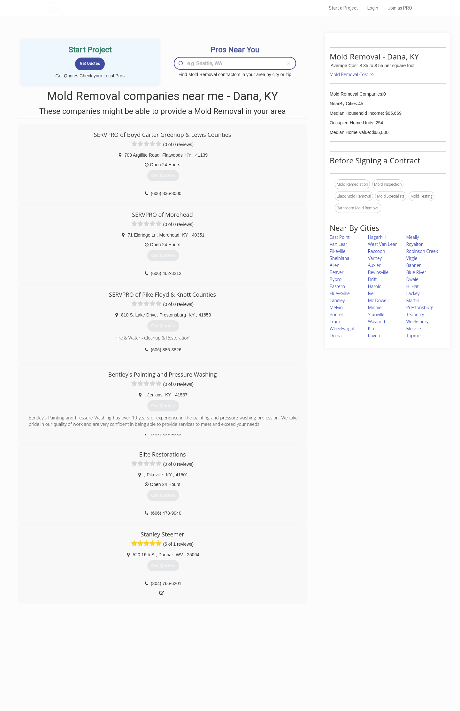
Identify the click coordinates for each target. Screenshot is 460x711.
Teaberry (415, 314)
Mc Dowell (378, 300)
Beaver (336, 272)
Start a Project (343, 8)
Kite (372, 328)
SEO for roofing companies (327, 686)
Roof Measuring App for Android (225, 686)
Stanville (376, 314)
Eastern (337, 286)
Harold (375, 286)
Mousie (413, 328)
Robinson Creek (422, 251)
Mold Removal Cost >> (352, 74)
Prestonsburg (419, 307)
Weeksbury (417, 321)
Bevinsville (378, 272)
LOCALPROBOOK (83, 7)
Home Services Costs (127, 657)
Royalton (415, 244)
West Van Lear (382, 244)
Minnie (375, 307)
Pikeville (337, 251)
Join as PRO (400, 8)
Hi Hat (412, 286)
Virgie (412, 258)
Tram (335, 321)
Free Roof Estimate (125, 678)
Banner (413, 265)
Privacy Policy (316, 664)
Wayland (376, 321)
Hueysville (340, 293)
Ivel (371, 293)
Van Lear (338, 244)
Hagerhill (377, 237)
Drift (372, 279)
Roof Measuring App (215, 671)
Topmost (415, 335)
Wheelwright (342, 328)
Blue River (416, 272)
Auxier (374, 265)
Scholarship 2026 (319, 657)
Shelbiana (339, 258)
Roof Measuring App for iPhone (224, 678)
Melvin (336, 307)
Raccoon (376, 251)
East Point (340, 237)
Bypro (335, 279)
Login (372, 8)
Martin (412, 300)
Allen (335, 265)
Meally (412, 237)
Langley (337, 300)
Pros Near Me (120, 664)
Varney (375, 258)
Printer (336, 314)
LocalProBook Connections (328, 678)
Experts (203, 664)
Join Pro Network (212, 657)
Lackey (413, 293)
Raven (374, 335)
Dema (335, 335)
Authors (311, 671)
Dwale (412, 279)
